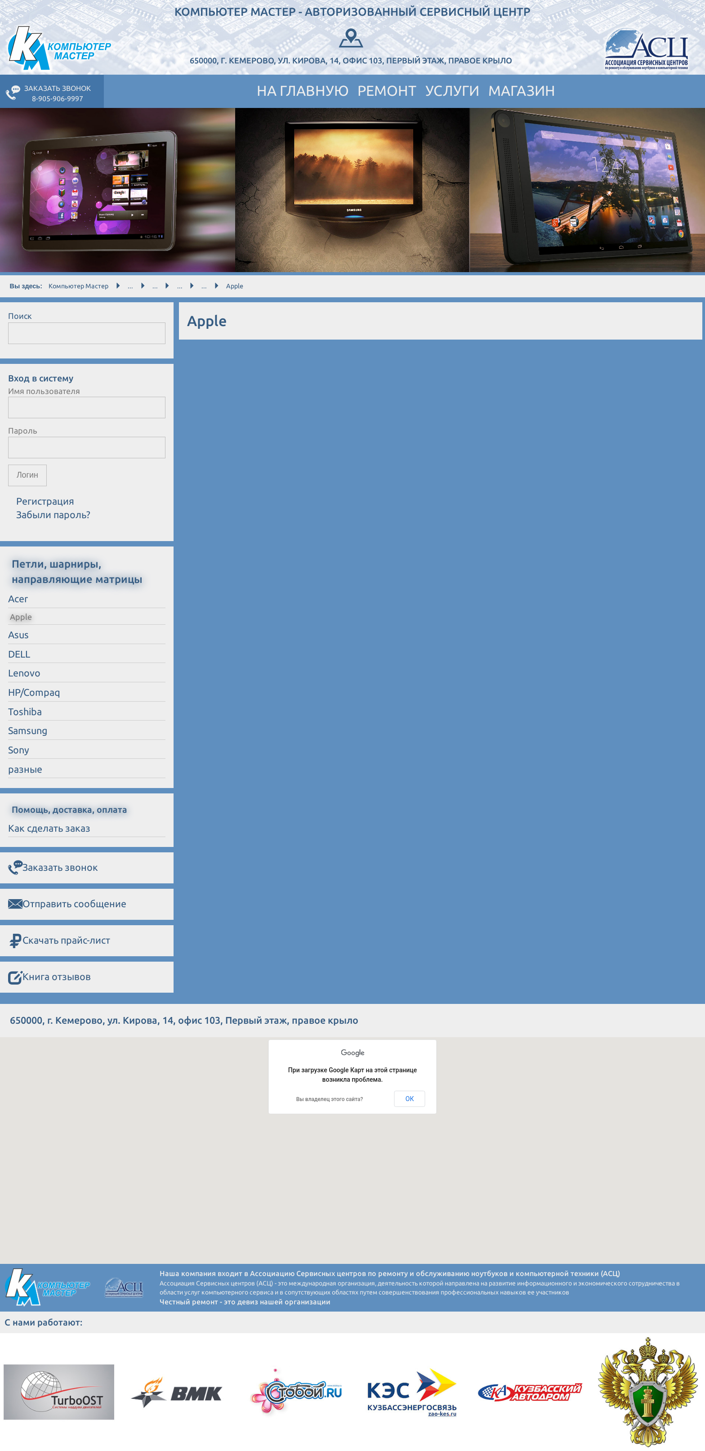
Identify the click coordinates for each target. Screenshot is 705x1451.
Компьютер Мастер (78, 286)
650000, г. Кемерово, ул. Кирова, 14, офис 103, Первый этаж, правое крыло (351, 45)
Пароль (22, 430)
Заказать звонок (53, 867)
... (130, 286)
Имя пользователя (44, 390)
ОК (410, 1098)
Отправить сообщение (67, 904)
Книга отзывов (49, 977)
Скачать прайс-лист (59, 941)
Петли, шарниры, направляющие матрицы (77, 571)
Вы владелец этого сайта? (329, 1099)
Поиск (20, 315)
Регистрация (45, 501)
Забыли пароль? (53, 515)
